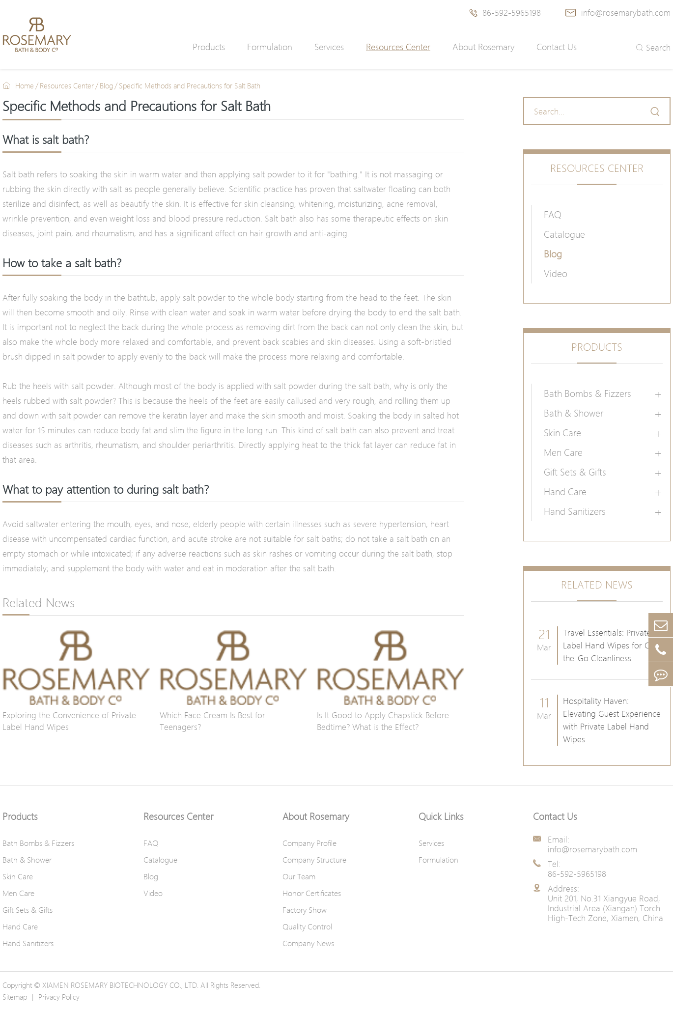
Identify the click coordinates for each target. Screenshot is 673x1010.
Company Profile (309, 843)
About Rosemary (483, 47)
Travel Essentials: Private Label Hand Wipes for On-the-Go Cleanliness (611, 645)
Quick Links (441, 816)
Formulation (269, 47)
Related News (597, 584)
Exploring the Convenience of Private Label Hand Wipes (69, 721)
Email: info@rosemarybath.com (592, 844)
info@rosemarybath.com (618, 12)
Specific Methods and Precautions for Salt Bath (189, 85)
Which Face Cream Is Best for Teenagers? (212, 721)
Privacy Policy (59, 997)
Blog (106, 85)
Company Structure (314, 860)
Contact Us (556, 47)
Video (555, 274)
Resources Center (398, 47)
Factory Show (304, 910)
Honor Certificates (311, 893)
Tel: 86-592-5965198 (577, 869)
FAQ (552, 215)
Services (329, 47)
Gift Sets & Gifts (575, 472)
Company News (308, 943)
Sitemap (14, 997)
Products (209, 47)
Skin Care (562, 433)
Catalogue (564, 234)
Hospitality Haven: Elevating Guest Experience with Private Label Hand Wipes (612, 720)
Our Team (298, 876)
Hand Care (565, 492)
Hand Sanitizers (575, 511)
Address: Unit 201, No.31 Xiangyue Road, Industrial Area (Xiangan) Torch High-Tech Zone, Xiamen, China (605, 903)
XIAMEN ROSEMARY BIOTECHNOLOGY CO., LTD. (120, 985)
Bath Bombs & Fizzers (587, 393)
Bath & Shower (573, 413)
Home (24, 85)
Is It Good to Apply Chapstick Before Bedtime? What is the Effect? (383, 721)
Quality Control (307, 926)
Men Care (563, 452)
